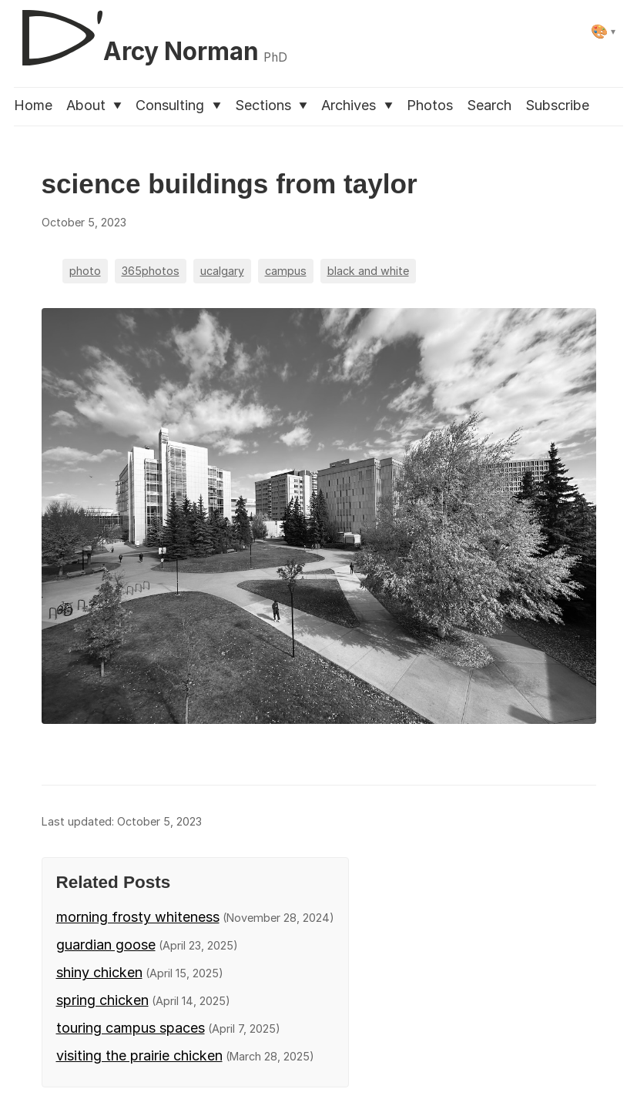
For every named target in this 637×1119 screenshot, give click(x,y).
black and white (368, 270)
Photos (430, 105)
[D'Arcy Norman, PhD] (150, 31)
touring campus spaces (130, 1028)
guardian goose (106, 944)
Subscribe (557, 105)
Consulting (178, 105)
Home (33, 105)
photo (85, 270)
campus (286, 270)
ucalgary (222, 270)
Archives (356, 105)
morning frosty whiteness (138, 917)
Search (489, 105)
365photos (150, 270)
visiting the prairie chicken (139, 1055)
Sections (271, 105)
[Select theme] (603, 31)
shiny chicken (99, 972)
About (94, 105)
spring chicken (102, 1000)
